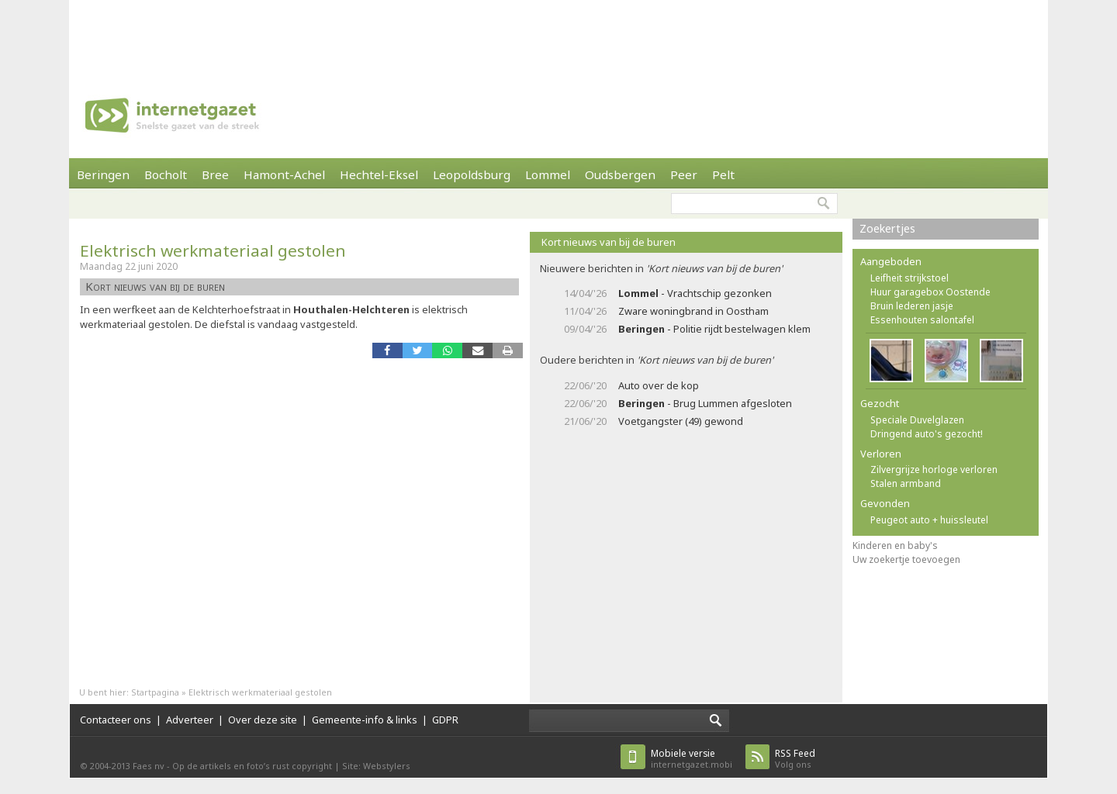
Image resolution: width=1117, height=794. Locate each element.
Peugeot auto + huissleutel (929, 519)
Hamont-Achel (284, 174)
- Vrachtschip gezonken (695, 293)
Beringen (103, 174)
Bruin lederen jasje (911, 305)
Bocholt (165, 174)
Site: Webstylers (376, 766)
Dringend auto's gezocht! (926, 433)
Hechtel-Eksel (379, 174)
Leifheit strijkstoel (909, 278)
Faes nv (148, 766)
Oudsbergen (620, 174)
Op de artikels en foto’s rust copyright (252, 766)
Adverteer (189, 720)
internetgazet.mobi (691, 758)
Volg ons (795, 758)
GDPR (445, 720)
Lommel (547, 174)
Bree (215, 174)
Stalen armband (905, 483)
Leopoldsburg (471, 174)
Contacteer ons (115, 720)
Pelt (723, 174)
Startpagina (155, 692)
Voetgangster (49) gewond (680, 421)
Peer (683, 174)
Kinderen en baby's (895, 545)
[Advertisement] (558, 35)
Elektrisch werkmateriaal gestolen (213, 250)
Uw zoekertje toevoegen (906, 559)
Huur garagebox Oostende (930, 292)
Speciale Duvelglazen (917, 419)
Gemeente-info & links (364, 720)
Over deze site (262, 720)
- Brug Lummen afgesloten (705, 403)
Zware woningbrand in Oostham (693, 311)
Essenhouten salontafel (922, 319)
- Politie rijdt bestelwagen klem (714, 329)
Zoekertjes (887, 228)
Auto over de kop (658, 385)
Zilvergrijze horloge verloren (934, 469)
